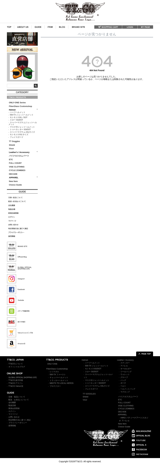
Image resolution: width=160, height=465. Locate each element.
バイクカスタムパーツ (19, 156)
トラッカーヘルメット (59, 380)
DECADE (13, 174)
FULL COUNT (15, 163)
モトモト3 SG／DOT (18, 117)
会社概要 (12, 402)
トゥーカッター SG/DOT (20, 129)
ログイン (12, 411)
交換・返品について (16, 397)
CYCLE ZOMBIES (17, 170)
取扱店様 (12, 405)
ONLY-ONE (52, 364)
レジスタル (54, 372)
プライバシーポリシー (17, 423)
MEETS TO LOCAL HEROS (62, 383)
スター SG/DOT (16, 120)
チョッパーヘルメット (59, 377)
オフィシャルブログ (16, 367)
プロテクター (55, 386)
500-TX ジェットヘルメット (21, 115)
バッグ (123, 380)
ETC (11, 159)
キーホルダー (126, 369)
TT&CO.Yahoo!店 (15, 386)
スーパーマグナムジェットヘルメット (22, 123)
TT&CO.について (15, 364)
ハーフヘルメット (17, 112)
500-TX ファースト (58, 374)
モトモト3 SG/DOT (93, 369)
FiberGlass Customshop (20, 106)
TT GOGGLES (89, 394)
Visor (11, 148)
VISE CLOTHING (16, 167)
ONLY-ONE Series (17, 102)
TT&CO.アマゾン (15, 383)
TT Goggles (14, 141)
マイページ (13, 414)
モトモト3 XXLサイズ (19, 134)
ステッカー (125, 363)
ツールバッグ (126, 372)
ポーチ (123, 383)
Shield (12, 145)
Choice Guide (15, 185)
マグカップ (125, 392)
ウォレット (125, 374)
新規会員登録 (14, 408)
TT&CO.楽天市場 (15, 380)
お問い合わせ (14, 417)
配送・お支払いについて (18, 400)
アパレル (124, 366)
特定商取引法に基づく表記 (19, 420)
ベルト (123, 386)
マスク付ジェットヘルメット (22, 127)
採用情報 (12, 426)
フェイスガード (16, 137)
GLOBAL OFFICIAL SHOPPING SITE (22, 377)
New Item (13, 181)
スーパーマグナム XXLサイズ (22, 132)
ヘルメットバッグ (127, 389)
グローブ (124, 377)
